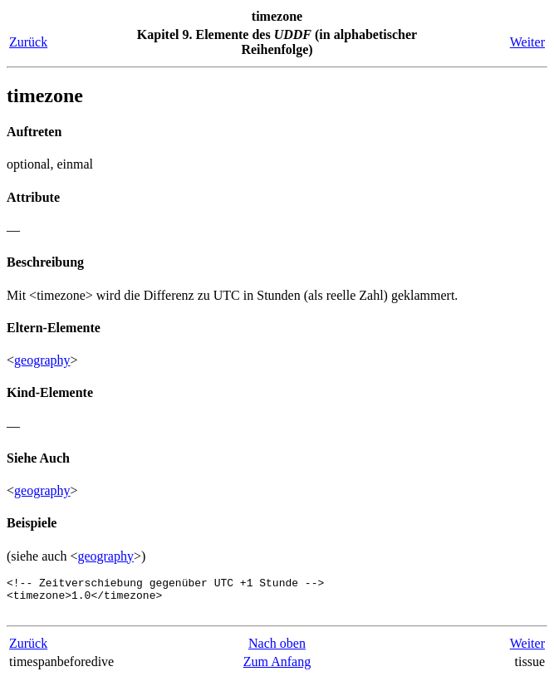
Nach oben (277, 651)
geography (42, 360)
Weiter (527, 42)
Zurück (28, 42)
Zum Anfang (277, 669)
